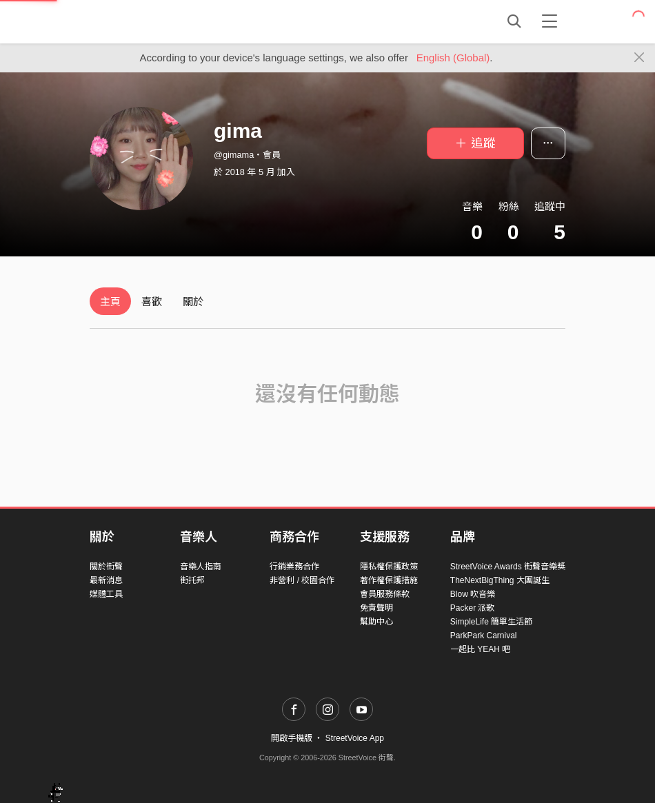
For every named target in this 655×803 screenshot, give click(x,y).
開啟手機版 (291, 738)
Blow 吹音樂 (472, 594)
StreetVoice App (354, 738)
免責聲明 (376, 608)
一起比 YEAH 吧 (480, 649)
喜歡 (151, 301)
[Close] (639, 58)
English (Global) (453, 57)
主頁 (110, 301)
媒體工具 (106, 594)
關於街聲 (106, 566)
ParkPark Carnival (483, 635)
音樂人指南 (200, 566)
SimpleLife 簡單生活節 (491, 622)
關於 (193, 301)
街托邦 (192, 580)
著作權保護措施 (389, 580)
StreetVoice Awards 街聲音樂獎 (507, 566)
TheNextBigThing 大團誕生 (500, 580)
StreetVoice (146, 21)
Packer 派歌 (472, 608)
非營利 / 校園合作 (302, 580)
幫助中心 (376, 622)
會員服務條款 (385, 594)
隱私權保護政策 (389, 566)
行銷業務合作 (294, 566)
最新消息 (106, 580)
